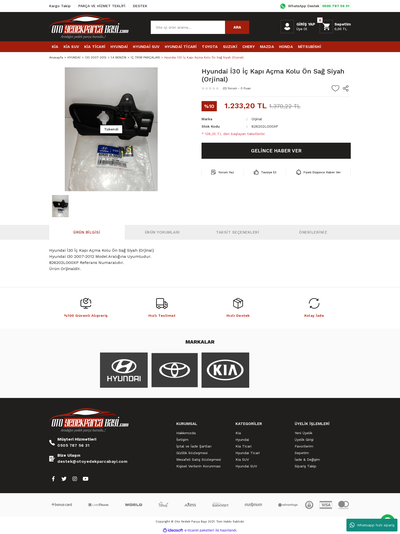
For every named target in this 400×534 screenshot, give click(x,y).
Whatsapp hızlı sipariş (372, 525)
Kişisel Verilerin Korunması (198, 466)
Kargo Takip (60, 6)
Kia (238, 433)
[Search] (200, 27)
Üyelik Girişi (304, 440)
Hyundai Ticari (247, 453)
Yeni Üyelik (303, 433)
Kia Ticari (243, 446)
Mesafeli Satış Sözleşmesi (198, 459)
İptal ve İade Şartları (193, 446)
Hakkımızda (186, 433)
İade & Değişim (307, 459)
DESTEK (140, 6)
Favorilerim (304, 446)
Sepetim (302, 453)
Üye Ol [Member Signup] (301, 29)
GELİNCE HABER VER (276, 151)
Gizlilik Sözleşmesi (192, 453)
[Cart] (335, 26)
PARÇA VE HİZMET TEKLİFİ (101, 6)
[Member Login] (287, 26)
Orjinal (257, 119)
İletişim (182, 440)
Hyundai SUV (246, 466)
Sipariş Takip (305, 466)
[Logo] (89, 26)
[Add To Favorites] (335, 88)
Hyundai (242, 440)
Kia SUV (242, 459)
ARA (237, 27)
